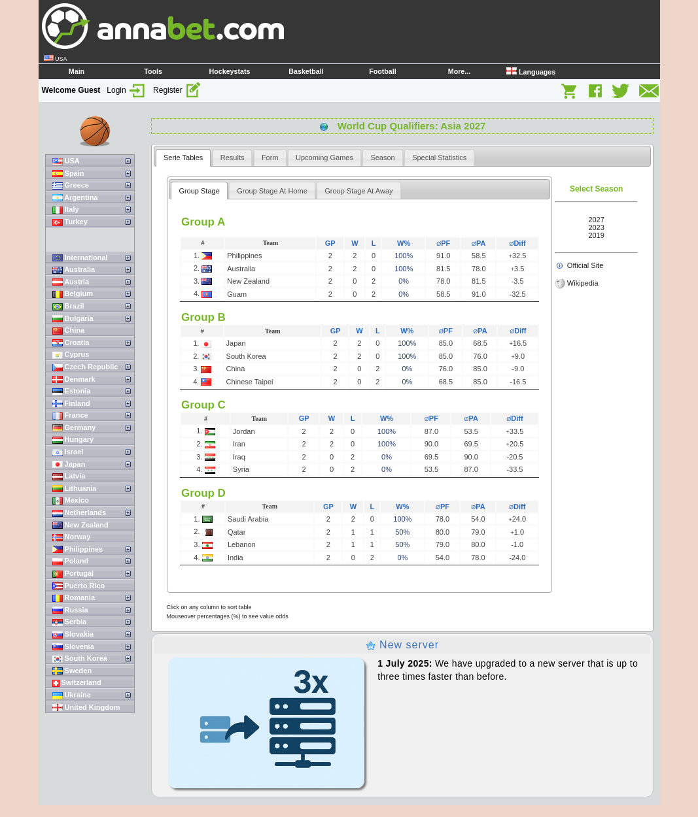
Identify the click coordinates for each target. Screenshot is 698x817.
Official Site (585, 265)
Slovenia (73, 646)
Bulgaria (73, 318)
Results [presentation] (232, 157)
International (80, 258)
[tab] (183, 158)
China (68, 330)
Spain (68, 173)
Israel (68, 452)
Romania (74, 597)
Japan (69, 464)
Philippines (77, 549)
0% (403, 281)
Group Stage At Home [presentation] (272, 191)
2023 (596, 227)
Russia (70, 610)
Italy (65, 209)
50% (402, 532)
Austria (71, 282)
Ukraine (71, 695)
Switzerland (76, 682)
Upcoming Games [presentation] (324, 157)
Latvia (69, 476)
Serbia (69, 622)
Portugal (73, 573)
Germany (74, 428)
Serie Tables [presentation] (183, 157)
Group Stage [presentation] (199, 191)
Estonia (71, 391)
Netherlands (79, 513)
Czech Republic (85, 367)
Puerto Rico (78, 586)
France (70, 415)
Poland (70, 561)
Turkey (70, 222)
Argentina (75, 197)
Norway (71, 537)
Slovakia (73, 634)
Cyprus (71, 354)
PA (478, 243)
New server (402, 644)
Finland (71, 403)
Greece (70, 185)
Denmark (74, 379)
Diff (517, 243)
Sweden (72, 671)
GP (330, 243)
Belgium (72, 294)
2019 (596, 235)
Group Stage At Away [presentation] (358, 191)
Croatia (71, 343)
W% (403, 243)
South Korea (79, 658)
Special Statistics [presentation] (439, 157)
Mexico (70, 500)
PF (443, 243)
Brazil (68, 306)
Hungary (73, 439)
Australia (74, 269)
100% (403, 255)
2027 (596, 220)
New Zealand (80, 525)
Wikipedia (583, 283)
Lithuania (74, 488)
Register (177, 90)
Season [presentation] (382, 157)
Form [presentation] (270, 157)
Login (127, 90)
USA (66, 161)
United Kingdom (86, 707)
